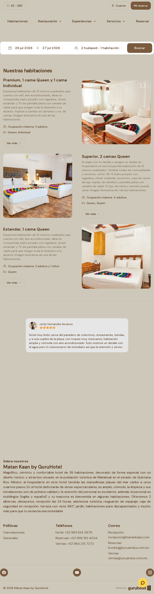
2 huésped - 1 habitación (96, 48)
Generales (10, 538)
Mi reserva (141, 5)
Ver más (16, 144)
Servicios (116, 21)
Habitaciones (17, 21)
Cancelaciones (14, 532)
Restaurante (50, 21)
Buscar (139, 48)
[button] (77, 48)
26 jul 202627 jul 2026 (34, 48)
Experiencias (84, 21)
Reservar (142, 21)
